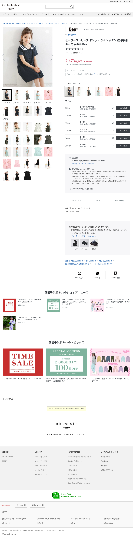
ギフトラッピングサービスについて (83, 236)
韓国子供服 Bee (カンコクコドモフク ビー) (30, 24)
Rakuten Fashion (22, 7)
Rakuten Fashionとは (75, 461)
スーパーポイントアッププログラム (80, 457)
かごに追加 (123, 108)
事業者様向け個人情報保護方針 (33, 530)
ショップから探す (41, 461)
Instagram (104, 465)
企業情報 (4, 530)
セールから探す (40, 470)
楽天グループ (115, 1)
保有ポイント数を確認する (112, 519)
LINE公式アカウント (108, 470)
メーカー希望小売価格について (102, 264)
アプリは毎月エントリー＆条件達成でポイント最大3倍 (113, 14)
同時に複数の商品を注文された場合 (77, 264)
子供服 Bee (72, 34)
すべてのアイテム (41, 474)
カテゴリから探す (41, 465)
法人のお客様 (72, 474)
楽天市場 (127, 1)
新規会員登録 (105, 457)
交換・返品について (105, 261)
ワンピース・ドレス (52, 24)
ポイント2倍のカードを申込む (80, 519)
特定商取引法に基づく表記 (77, 479)
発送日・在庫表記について (74, 261)
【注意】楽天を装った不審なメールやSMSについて (67, 409)
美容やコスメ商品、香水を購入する (48, 519)
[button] (3, 57)
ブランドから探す (41, 457)
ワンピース (64, 24)
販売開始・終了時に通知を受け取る (83, 164)
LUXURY (4, 461)
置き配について (91, 261)
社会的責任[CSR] (51, 530)
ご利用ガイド (72, 465)
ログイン (95, 74)
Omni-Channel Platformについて (79, 483)
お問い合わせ (72, 470)
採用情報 (61, 530)
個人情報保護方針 (15, 530)
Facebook (104, 461)
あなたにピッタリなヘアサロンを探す (14, 519)
